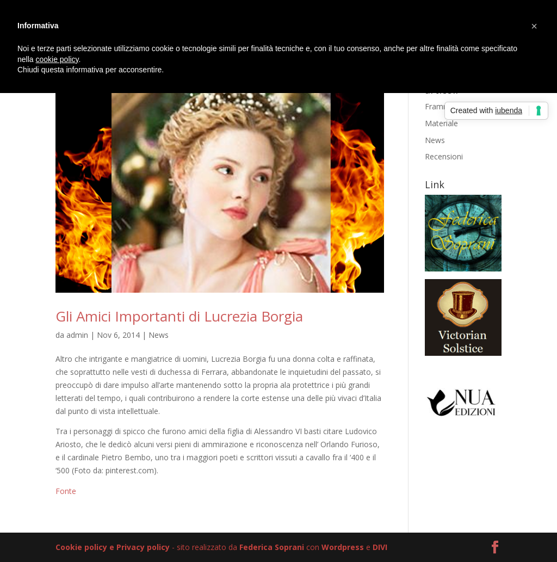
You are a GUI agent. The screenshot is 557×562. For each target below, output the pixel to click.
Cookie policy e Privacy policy (112, 547)
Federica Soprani (271, 547)
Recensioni (444, 156)
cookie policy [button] (56, 59)
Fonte (65, 491)
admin (77, 335)
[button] (534, 26)
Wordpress (342, 547)
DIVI (380, 547)
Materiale (441, 123)
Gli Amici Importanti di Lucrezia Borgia (179, 316)
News (158, 335)
